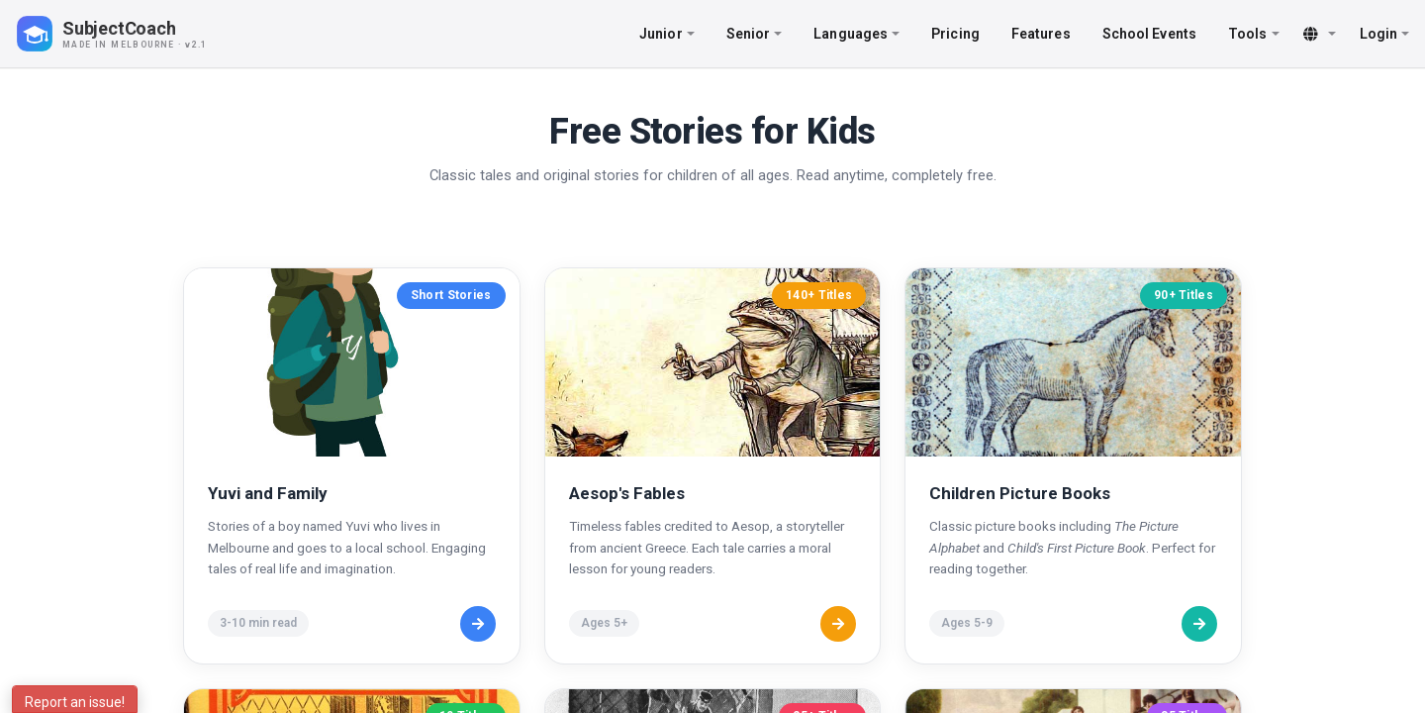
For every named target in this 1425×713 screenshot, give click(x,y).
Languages (856, 34)
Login (1385, 34)
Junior (667, 34)
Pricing (955, 34)
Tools (1254, 34)
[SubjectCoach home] (128, 33)
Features (1041, 34)
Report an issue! (75, 702)
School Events (1149, 34)
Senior (754, 34)
